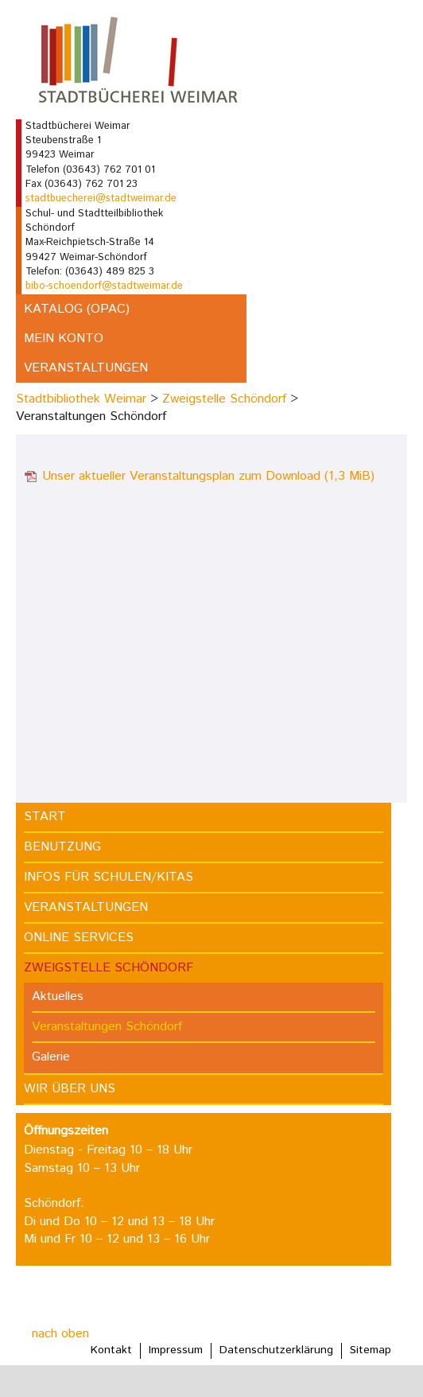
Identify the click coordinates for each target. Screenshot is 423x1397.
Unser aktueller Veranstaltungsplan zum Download (208, 476)
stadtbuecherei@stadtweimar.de (101, 198)
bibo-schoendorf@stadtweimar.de (104, 286)
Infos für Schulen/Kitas (108, 877)
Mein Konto (63, 338)
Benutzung (62, 847)
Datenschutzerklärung (276, 1350)
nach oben (60, 1334)
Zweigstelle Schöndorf (224, 399)
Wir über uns (69, 1089)
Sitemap (370, 1350)
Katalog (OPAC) (77, 309)
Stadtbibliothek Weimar (81, 399)
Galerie (51, 1057)
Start (45, 816)
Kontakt (111, 1350)
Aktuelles (57, 996)
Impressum (176, 1350)
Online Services (79, 937)
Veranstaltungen (86, 368)
